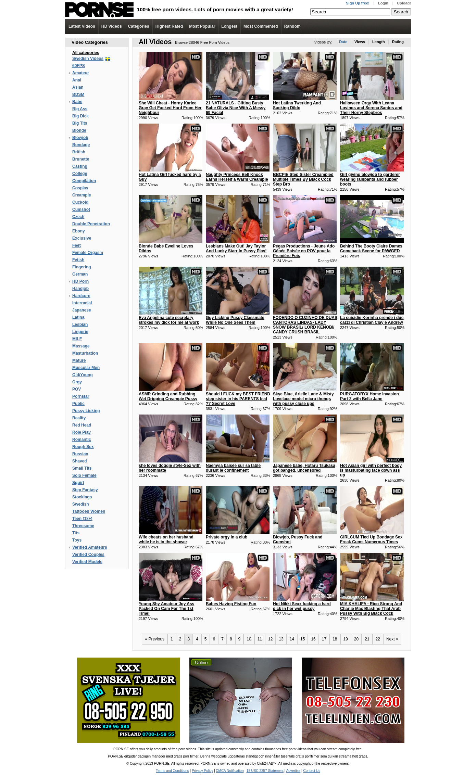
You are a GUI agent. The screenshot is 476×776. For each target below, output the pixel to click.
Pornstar (80, 396)
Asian (78, 87)
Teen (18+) (82, 518)
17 (324, 639)
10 (249, 639)
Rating (398, 42)
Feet (76, 245)
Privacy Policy (202, 771)
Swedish (80, 504)
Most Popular (202, 26)
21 (367, 639)
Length (378, 42)
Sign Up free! (357, 3)
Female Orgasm (87, 252)
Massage (81, 346)
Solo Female (84, 475)
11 (260, 639)
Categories (138, 26)
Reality (79, 418)
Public (78, 403)
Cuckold (80, 202)
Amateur (80, 73)
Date (343, 42)
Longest (229, 26)
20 (356, 639)
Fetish (78, 259)
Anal (76, 80)
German (80, 274)
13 (281, 639)
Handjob (80, 288)
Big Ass (79, 108)
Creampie (81, 195)
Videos (111, 26)
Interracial (82, 303)
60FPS (78, 65)
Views (359, 42)
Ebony (78, 231)
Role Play (81, 432)
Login (383, 3)
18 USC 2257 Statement (265, 771)
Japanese (81, 310)
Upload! (404, 3)
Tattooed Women (88, 511)
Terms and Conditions (172, 771)
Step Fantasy (85, 489)
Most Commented (260, 26)
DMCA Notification (229, 771)
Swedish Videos (87, 58)
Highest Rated (169, 26)
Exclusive (81, 238)
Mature (79, 360)
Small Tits (81, 468)
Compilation (84, 180)
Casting (79, 166)
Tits (75, 533)
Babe (77, 101)
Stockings (82, 497)
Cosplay (80, 188)
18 (335, 639)
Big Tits (79, 123)
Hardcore (81, 295)
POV (76, 389)
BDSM (78, 94)
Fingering (81, 267)
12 (270, 639)
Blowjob (80, 137)
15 (302, 639)
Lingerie (80, 331)
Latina (78, 317)
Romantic (81, 439)
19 (345, 639)
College (79, 173)
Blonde (79, 130)
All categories (85, 52)
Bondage (81, 144)
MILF (77, 338)
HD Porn (80, 281)
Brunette (80, 159)
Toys (77, 540)
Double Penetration (91, 223)
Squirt (78, 482)
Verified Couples (88, 554)
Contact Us (311, 771)
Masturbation (85, 353)
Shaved (79, 461)
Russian (80, 453)
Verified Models (87, 561)
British (78, 152)
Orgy (77, 382)
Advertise (293, 771)
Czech (78, 216)
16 (313, 639)
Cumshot (81, 209)
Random (292, 26)
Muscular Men (86, 367)
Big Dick (80, 116)
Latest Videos (81, 26)
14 (292, 639)
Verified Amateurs (89, 547)
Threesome (83, 525)
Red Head (81, 425)
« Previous (154, 639)
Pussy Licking (86, 410)
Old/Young (82, 374)
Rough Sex (83, 446)
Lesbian (80, 324)
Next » (392, 639)
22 (378, 639)
